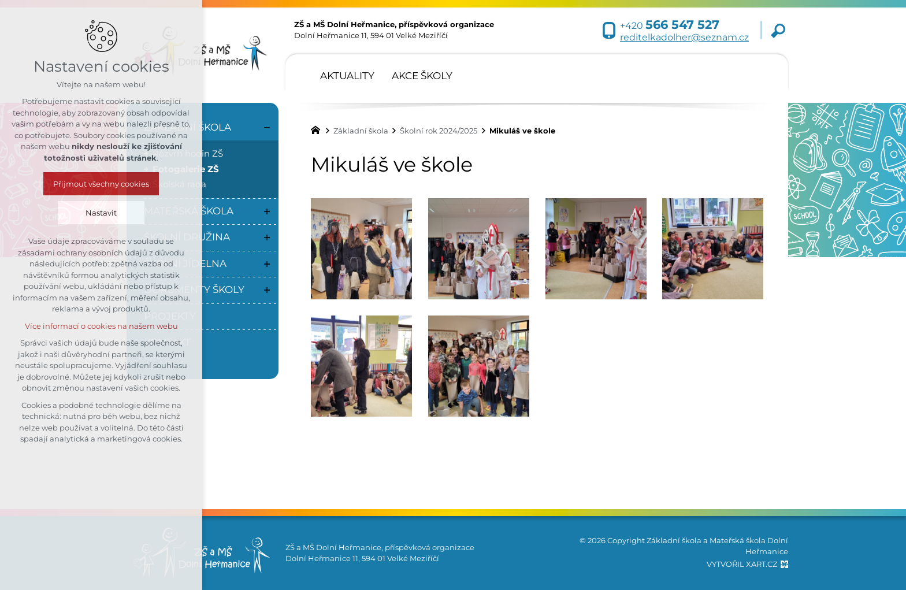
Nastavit (101, 212)
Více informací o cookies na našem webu (101, 326)
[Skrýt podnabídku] (267, 127)
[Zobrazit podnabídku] (267, 211)
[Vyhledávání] (778, 30)
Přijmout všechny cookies (101, 183)
